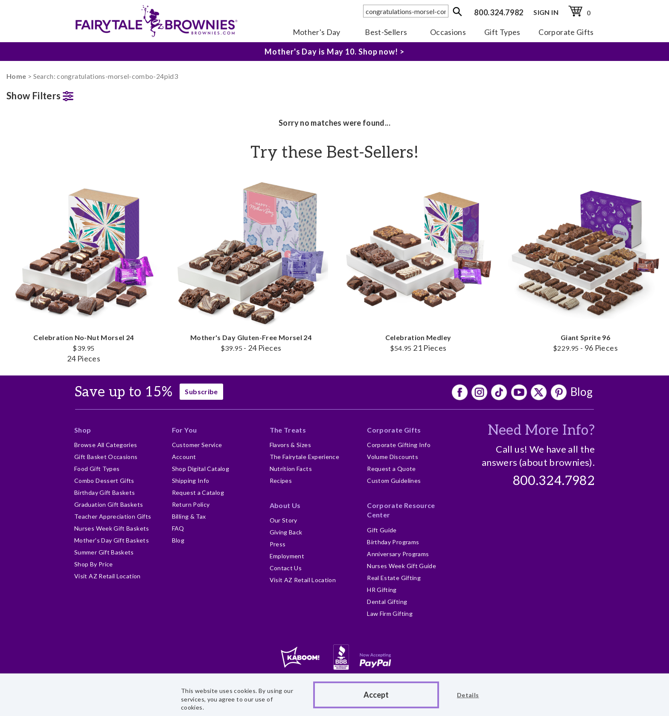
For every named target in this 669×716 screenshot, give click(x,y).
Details (468, 695)
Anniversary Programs (398, 553)
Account (184, 456)
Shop (82, 430)
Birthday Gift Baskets (104, 492)
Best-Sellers (386, 32)
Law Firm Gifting (390, 613)
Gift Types (502, 32)
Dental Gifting (387, 601)
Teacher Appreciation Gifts (112, 516)
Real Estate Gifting (394, 577)
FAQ (178, 528)
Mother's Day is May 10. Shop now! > (334, 51)
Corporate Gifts (565, 32)
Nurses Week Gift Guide (401, 565)
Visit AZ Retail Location (107, 576)
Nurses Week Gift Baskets (111, 528)
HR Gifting (382, 589)
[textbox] (405, 11)
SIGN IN (545, 12)
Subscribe (201, 391)
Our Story (283, 520)
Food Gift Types (96, 468)
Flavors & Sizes (290, 444)
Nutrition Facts (291, 468)
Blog (581, 391)
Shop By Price (93, 564)
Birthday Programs (393, 542)
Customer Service (197, 444)
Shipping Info (190, 480)
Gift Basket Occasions (106, 456)
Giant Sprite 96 (585, 264)
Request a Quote (391, 468)
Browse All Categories (105, 444)
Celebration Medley (418, 264)
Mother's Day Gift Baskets (111, 540)
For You (184, 430)
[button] (83, 94)
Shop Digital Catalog (200, 468)
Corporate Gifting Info (398, 444)
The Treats (288, 430)
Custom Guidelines (394, 480)
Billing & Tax (189, 516)
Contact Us (286, 568)
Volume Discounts (392, 456)
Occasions (448, 32)
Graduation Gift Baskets (108, 504)
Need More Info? (541, 430)
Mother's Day (316, 32)
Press (278, 544)
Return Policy (191, 504)
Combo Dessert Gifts (104, 480)
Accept (376, 694)
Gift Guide (382, 530)
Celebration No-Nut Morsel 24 (83, 269)
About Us (285, 505)
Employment (287, 556)
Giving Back (286, 532)
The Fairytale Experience (305, 456)
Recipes (281, 480)
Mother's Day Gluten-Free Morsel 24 (251, 264)
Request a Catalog (198, 492)
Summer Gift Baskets (104, 552)
